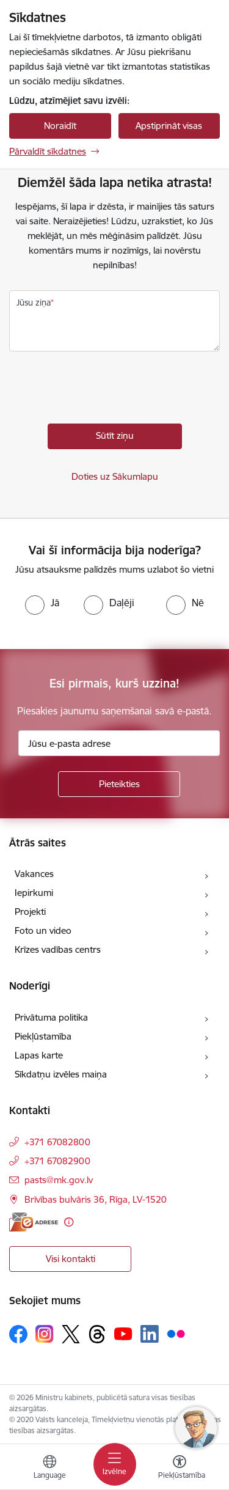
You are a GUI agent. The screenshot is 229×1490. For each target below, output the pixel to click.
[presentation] (102, 390)
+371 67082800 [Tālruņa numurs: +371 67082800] (57, 1142)
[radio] (42, 602)
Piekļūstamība (43, 1036)
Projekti (30, 911)
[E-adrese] (33, 1222)
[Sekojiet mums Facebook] (18, 1334)
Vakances (34, 873)
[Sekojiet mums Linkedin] (149, 1334)
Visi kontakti (70, 1258)
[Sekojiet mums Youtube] (123, 1333)
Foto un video (43, 930)
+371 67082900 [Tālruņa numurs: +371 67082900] (57, 1161)
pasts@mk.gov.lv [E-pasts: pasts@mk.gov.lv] (58, 1180)
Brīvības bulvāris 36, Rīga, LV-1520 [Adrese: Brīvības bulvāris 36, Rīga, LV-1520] (95, 1199)
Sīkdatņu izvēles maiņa (61, 1074)
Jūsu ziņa (33, 302)
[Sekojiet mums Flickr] (176, 1333)
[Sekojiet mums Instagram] (44, 1334)
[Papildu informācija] (68, 1222)
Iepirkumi (34, 892)
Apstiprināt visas (169, 125)
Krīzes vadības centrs (58, 949)
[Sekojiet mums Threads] (97, 1334)
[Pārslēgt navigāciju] (114, 1464)
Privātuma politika (51, 1017)
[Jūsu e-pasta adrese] (119, 743)
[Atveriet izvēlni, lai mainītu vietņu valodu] (49, 1469)
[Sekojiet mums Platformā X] (71, 1334)
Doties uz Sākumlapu (114, 476)
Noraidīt (60, 125)
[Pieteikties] (119, 784)
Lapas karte (39, 1055)
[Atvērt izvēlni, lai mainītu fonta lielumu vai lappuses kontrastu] (179, 1469)
